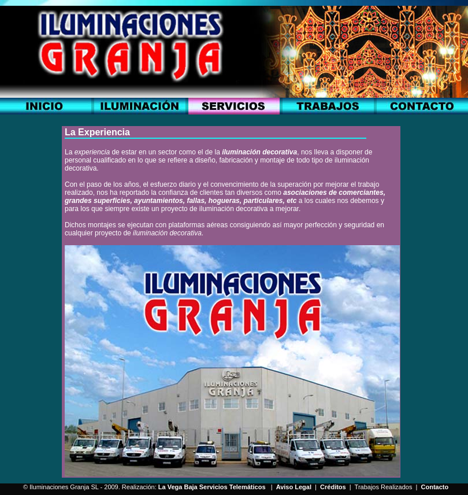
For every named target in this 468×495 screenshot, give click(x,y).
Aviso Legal (293, 486)
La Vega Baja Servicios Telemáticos (212, 486)
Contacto (435, 486)
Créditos (333, 486)
